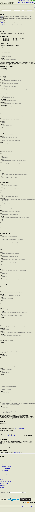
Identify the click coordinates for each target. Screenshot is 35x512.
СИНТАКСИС (3, 461)
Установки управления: (6, 468)
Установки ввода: (5, 470)
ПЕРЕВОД (2, 488)
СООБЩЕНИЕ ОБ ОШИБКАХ (6, 482)
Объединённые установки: (6, 476)
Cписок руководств (5, 11)
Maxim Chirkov (32, 506)
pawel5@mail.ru (17, 452)
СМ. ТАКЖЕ (2, 486)
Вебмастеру (32, 507)
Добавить (23, 507)
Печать (10, 11)
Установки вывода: (5, 472)
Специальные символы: (6, 465)
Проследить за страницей (5, 507)
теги (33, 2)
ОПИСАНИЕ (2, 463)
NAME (1, 459)
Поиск (30, 2)
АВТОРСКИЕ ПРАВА (4, 484)
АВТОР (1, 480)
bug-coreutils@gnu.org (19, 428)
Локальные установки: (6, 474)
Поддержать (27, 507)
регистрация (27, 0)
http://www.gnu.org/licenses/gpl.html (8, 436)
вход (24, 0)
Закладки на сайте (4, 506)
